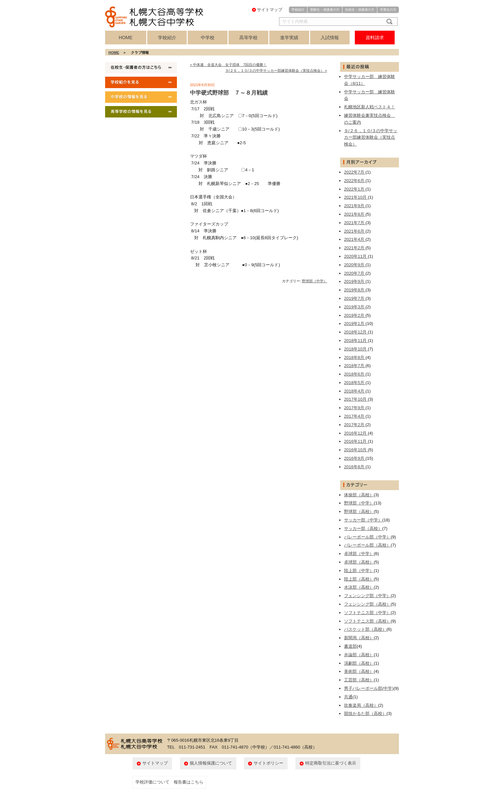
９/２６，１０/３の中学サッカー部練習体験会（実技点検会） (370, 137)
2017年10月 (356, 399)
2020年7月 (355, 273)
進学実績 (289, 37)
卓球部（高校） (359, 562)
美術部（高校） (359, 671)
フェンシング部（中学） (367, 595)
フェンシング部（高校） (367, 604)
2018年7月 (355, 365)
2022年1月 (355, 189)
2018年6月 (355, 374)
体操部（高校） (359, 494)
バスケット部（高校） (365, 629)
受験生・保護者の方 (324, 9)
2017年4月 (355, 416)
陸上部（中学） (359, 570)
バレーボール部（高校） (367, 545)
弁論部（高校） (359, 654)
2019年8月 (355, 289)
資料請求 (375, 37)
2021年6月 (355, 231)
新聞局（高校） (359, 637)
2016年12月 (356, 433)
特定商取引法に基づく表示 (330, 763)
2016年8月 (355, 466)
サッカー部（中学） (363, 520)
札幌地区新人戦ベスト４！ (369, 106)
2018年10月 (356, 349)
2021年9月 (355, 205)
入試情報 (330, 37)
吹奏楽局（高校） (361, 705)
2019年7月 (355, 298)
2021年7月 (355, 222)
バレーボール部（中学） (367, 536)
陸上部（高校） (359, 579)
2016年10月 (356, 449)
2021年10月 (356, 197)
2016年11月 (356, 441)
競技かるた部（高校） (365, 713)
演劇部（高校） (359, 663)
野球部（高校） (359, 511)
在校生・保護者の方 (359, 9)
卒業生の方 (388, 9)
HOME (126, 37)
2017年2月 (355, 424)
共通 (348, 696)
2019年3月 (355, 306)
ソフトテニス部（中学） (367, 612)
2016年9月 (355, 458)
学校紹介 (298, 9)
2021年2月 (355, 247)
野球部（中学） (314, 281)
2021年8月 (355, 214)
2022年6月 (355, 180)
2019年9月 (355, 281)
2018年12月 (356, 332)
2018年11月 (356, 340)
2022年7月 (355, 172)
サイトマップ (269, 9)
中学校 (207, 37)
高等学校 (248, 37)
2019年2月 (355, 315)
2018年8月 (355, 357)
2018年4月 (355, 391)
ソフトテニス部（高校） (367, 621)
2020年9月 (355, 264)
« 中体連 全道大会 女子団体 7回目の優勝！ (228, 65)
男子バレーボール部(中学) (369, 688)
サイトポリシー (268, 763)
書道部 (350, 646)
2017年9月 (355, 407)
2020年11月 (356, 256)
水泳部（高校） (359, 587)
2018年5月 (355, 382)
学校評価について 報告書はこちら (169, 782)
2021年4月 (355, 239)
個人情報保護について (211, 763)
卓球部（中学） (359, 553)
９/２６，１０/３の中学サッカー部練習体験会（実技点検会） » (276, 70)
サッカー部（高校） (363, 528)
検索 (388, 21)
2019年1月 (355, 323)
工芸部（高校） (359, 679)
